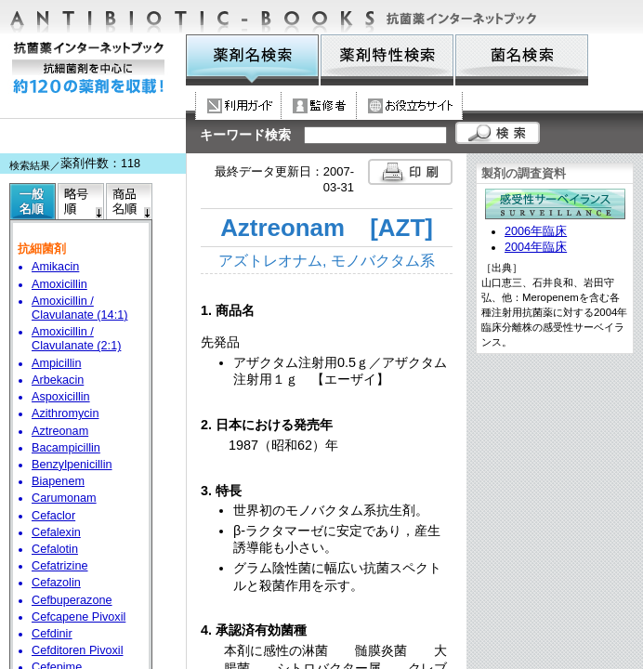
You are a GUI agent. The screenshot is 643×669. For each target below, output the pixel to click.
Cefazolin (56, 582)
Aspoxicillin (61, 396)
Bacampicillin (66, 447)
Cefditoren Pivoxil (77, 650)
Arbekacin (58, 380)
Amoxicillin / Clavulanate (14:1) (79, 308)
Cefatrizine (60, 565)
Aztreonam (60, 431)
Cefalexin (56, 532)
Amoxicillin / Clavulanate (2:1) (76, 338)
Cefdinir (52, 633)
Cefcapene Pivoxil (78, 616)
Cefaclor (53, 515)
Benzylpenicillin (72, 464)
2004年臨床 (536, 247)
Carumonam (64, 498)
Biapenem (58, 481)
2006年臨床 (536, 231)
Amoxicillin (59, 284)
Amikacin (55, 266)
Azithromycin (65, 413)
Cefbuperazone (72, 600)
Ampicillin (56, 363)
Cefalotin (55, 549)
